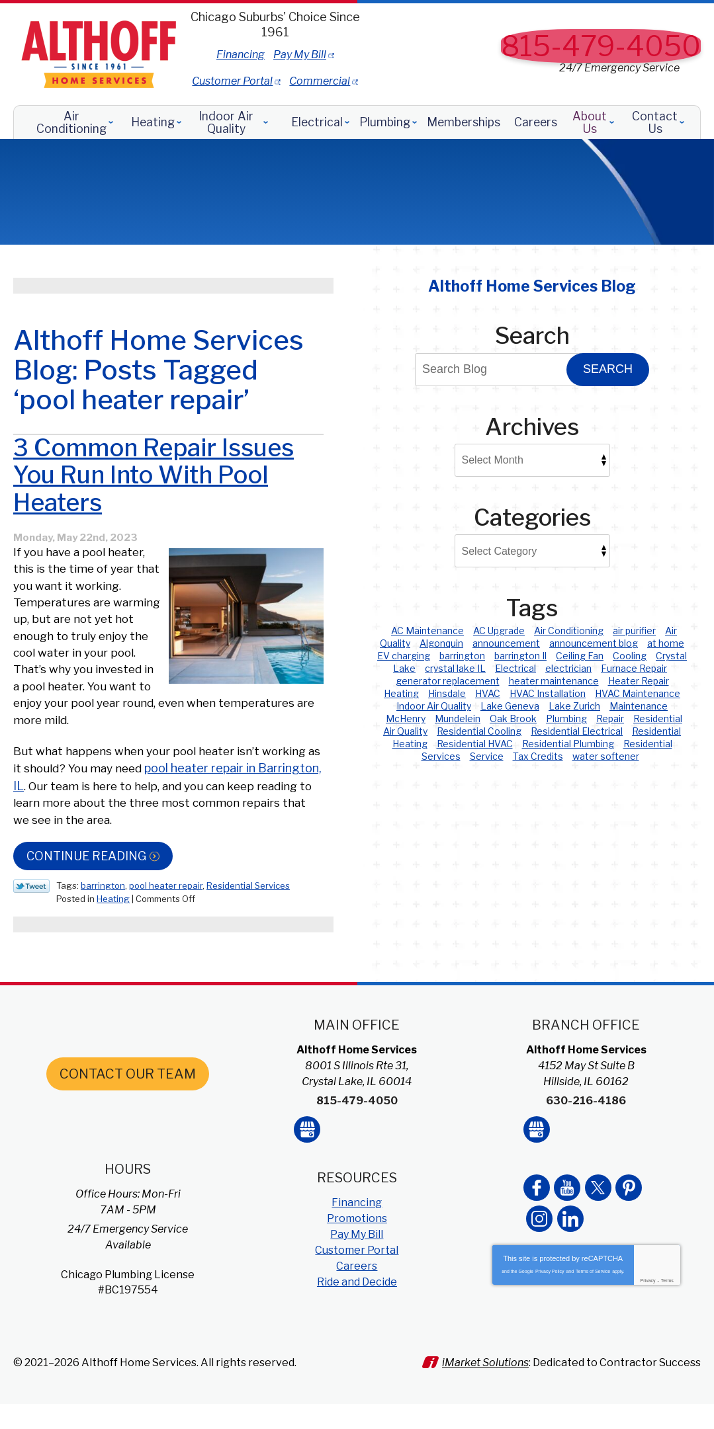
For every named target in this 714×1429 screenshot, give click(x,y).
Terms (667, 1316)
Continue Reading (86, 904)
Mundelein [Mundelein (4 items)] (457, 718)
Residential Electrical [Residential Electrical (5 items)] (577, 731)
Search (608, 369)
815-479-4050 (601, 46)
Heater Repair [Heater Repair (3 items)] (638, 680)
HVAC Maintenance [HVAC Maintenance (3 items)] (637, 693)
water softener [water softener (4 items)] (605, 756)
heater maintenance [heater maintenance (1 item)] (554, 680)
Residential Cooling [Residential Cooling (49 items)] (479, 731)
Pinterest (628, 1223)
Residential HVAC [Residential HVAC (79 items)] (475, 743)
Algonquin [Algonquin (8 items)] (441, 643)
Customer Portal (314, 73)
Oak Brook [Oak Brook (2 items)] (513, 718)
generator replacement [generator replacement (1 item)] (448, 680)
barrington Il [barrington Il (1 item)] (520, 655)
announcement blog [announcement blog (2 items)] (593, 643)
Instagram (539, 1254)
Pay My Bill (381, 53)
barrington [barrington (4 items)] (462, 655)
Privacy (648, 1316)
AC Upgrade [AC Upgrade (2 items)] (499, 630)
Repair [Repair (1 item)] (610, 718)
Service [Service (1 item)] (487, 756)
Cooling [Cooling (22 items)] (630, 655)
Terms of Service (593, 1307)
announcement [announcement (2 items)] (506, 643)
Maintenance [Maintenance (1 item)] (638, 706)
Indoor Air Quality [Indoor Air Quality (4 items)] (433, 706)
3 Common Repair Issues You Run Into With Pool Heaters (153, 523)
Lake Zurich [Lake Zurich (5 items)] (574, 706)
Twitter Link (31, 933)
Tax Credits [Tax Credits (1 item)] (538, 756)
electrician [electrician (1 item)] (568, 668)
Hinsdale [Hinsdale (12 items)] (447, 693)
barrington (103, 933)
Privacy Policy (549, 1307)
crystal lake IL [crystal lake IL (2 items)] (455, 668)
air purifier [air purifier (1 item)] (634, 630)
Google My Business (307, 1168)
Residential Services (248, 933)
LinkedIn (570, 1254)
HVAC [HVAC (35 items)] (487, 693)
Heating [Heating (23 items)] (401, 693)
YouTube (567, 1223)
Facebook (536, 1223)
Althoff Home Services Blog (532, 286)
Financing (322, 53)
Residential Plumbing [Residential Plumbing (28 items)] (568, 743)
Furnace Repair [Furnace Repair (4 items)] (634, 668)
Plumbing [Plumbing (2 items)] (566, 718)
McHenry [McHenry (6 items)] (405, 718)
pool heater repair (165, 933)
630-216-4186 (586, 1142)
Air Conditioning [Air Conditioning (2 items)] (568, 630)
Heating (113, 945)
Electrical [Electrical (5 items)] (515, 668)
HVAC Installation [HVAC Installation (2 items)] (548, 693)
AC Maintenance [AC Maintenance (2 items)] (427, 630)
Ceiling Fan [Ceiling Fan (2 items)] (579, 655)
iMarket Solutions (490, 1394)
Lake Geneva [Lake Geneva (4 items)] (509, 706)
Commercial (401, 73)
